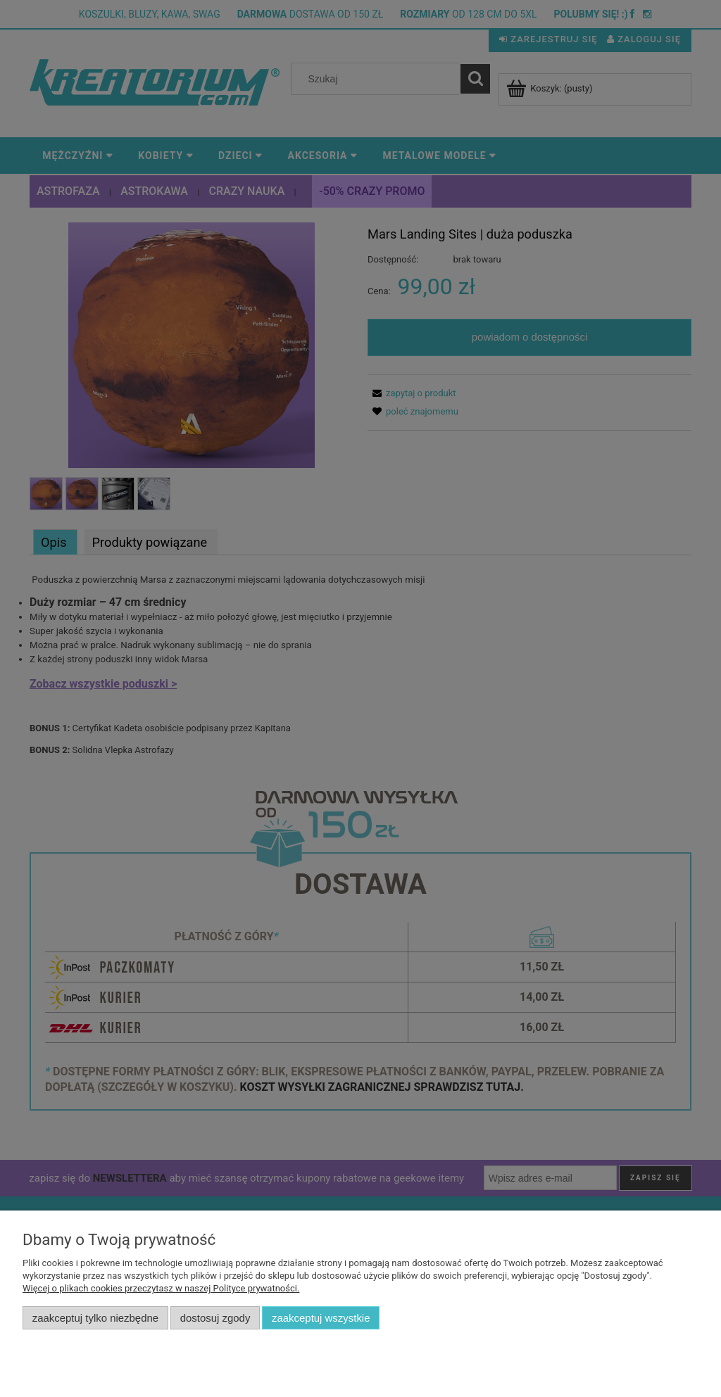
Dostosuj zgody (215, 1318)
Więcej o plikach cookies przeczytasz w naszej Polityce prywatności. (161, 1288)
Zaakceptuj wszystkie (321, 1318)
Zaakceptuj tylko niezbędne (95, 1318)
